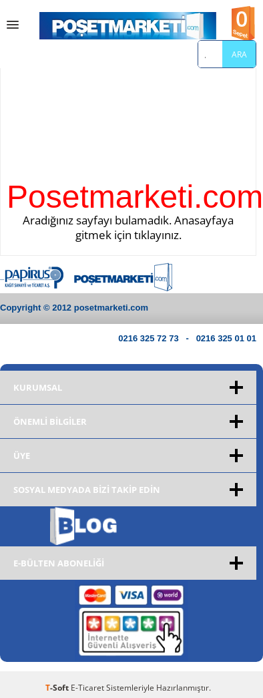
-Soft (58, 687)
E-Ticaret (87, 687)
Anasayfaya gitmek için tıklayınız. (154, 227)
